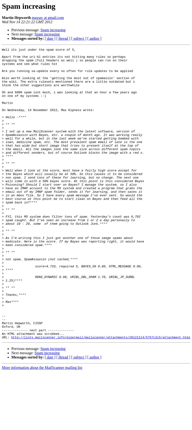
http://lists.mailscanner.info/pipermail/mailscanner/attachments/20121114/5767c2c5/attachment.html (100, 395)
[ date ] (50, 38)
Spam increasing (53, 30)
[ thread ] (63, 38)
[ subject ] (78, 38)
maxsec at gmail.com (48, 18)
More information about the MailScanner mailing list (42, 426)
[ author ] (94, 38)
